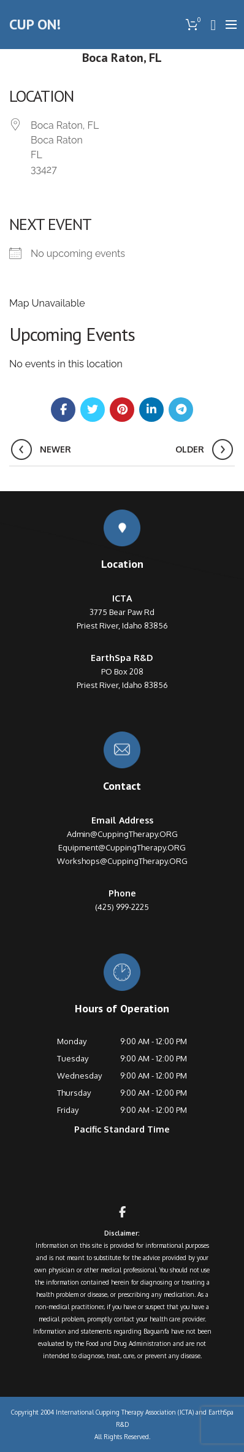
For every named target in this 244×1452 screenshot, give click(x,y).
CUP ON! (35, 24)
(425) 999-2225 (122, 907)
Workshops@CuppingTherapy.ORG (122, 861)
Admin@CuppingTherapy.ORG (122, 834)
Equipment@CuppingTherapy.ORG (122, 847)
